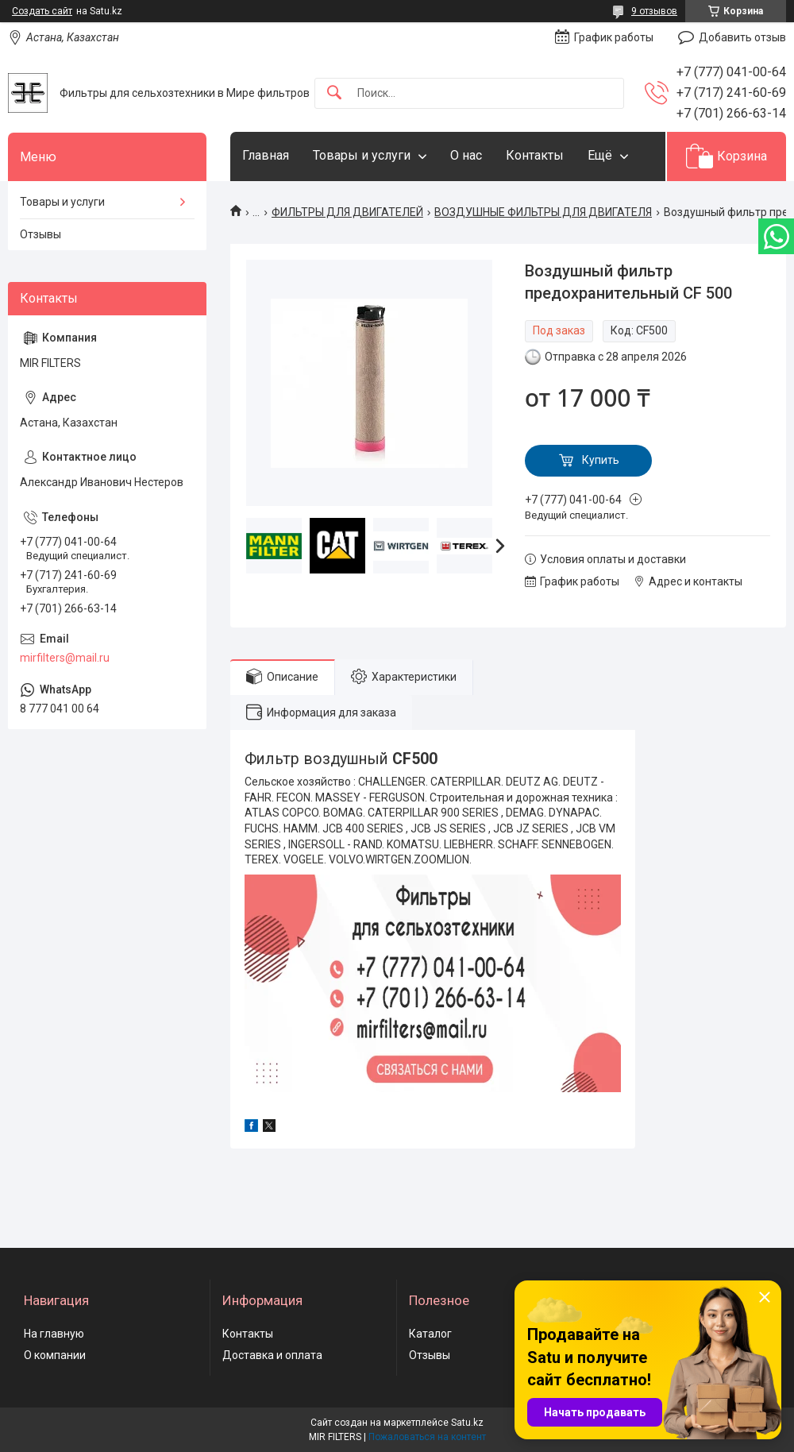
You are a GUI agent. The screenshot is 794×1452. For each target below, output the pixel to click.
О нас (466, 155)
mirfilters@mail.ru (65, 657)
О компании (55, 1355)
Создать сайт (42, 11)
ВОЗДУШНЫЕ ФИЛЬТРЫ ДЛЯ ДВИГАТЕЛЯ (543, 212)
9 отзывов (654, 11)
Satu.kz (467, 1422)
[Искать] (334, 93)
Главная (265, 155)
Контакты (535, 155)
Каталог (430, 1333)
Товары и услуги (361, 155)
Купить (600, 460)
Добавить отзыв (742, 37)
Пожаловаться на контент (427, 1436)
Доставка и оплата (272, 1355)
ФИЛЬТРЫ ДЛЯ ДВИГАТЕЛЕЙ (347, 212)
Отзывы (40, 234)
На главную (54, 1333)
